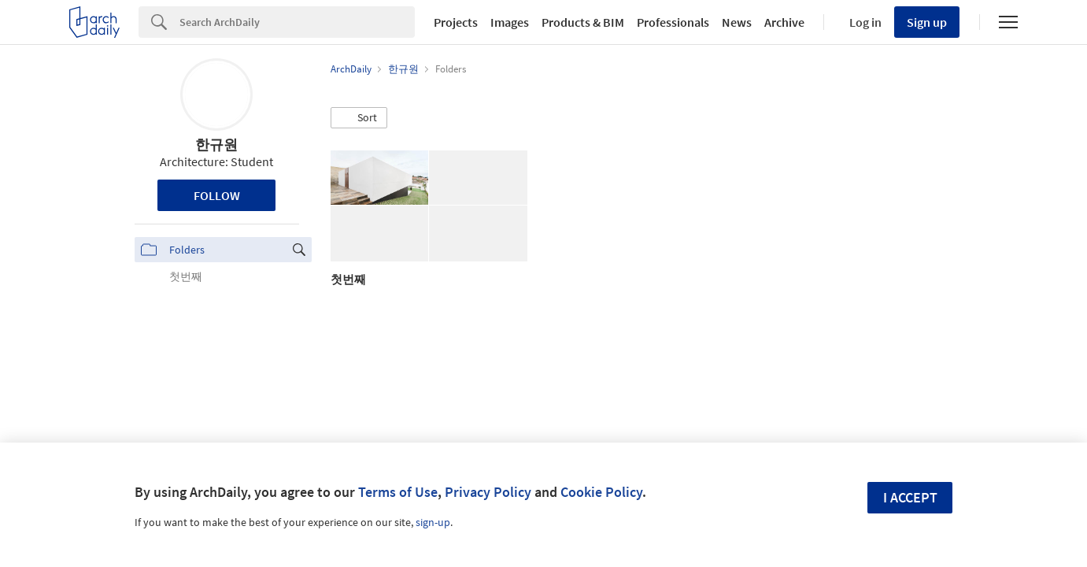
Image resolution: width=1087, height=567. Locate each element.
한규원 (216, 144)
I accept (910, 497)
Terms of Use (398, 492)
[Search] (297, 22)
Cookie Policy (601, 492)
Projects (456, 22)
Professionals (673, 22)
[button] (359, 118)
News (737, 22)
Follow (217, 195)
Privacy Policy (488, 492)
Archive (784, 22)
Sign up (927, 22)
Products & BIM (583, 22)
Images (509, 22)
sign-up (433, 522)
